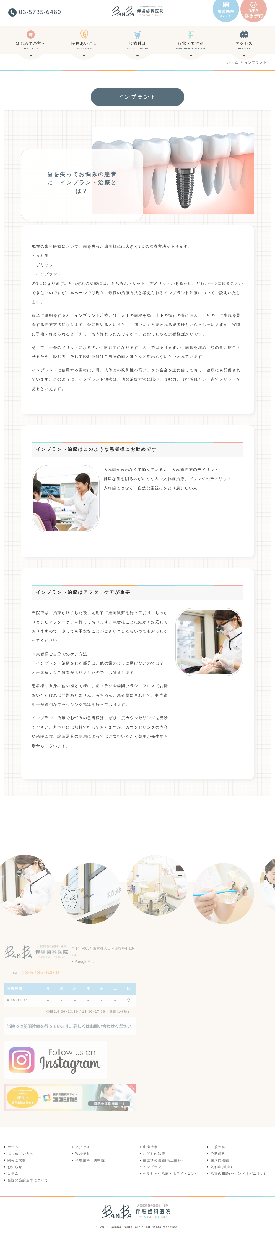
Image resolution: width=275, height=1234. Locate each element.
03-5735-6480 (36, 972)
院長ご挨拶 (16, 1160)
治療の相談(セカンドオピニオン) (238, 1173)
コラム (13, 1173)
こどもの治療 (154, 1154)
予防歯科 (218, 1154)
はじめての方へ (31, 47)
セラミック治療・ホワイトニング (171, 1173)
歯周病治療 (220, 1160)
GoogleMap (85, 962)
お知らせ (14, 1167)
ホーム (13, 1147)
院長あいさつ (84, 47)
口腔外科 (218, 1147)
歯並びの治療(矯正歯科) (163, 1160)
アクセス (244, 47)
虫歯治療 (150, 1147)
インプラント (154, 1167)
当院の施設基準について (27, 1180)
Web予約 (82, 1154)
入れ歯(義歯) (221, 1167)
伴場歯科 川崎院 (90, 1160)
